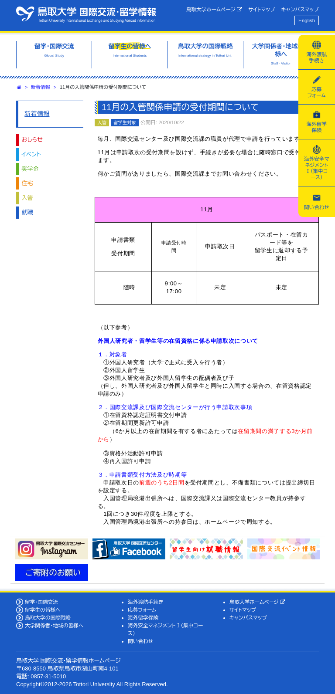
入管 (27, 198)
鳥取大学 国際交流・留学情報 (86, 14)
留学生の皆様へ (43, 610)
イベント (31, 154)
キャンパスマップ (300, 9)
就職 (27, 212)
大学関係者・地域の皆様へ (54, 625)
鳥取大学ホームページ (214, 10)
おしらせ (32, 139)
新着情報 (40, 87)
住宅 (27, 183)
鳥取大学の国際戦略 (48, 617)
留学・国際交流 (41, 602)
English (306, 20)
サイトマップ (261, 9)
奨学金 (30, 169)
